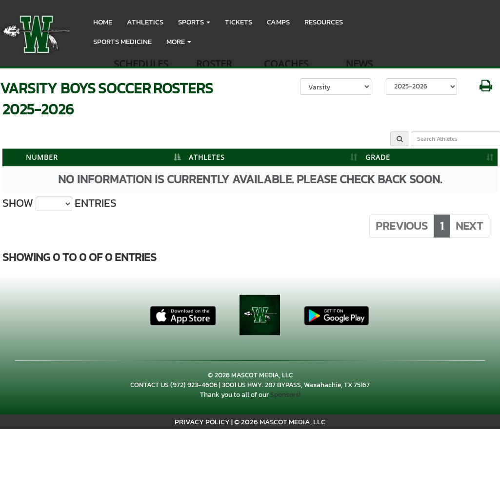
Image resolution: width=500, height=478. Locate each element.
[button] (194, 22)
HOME (102, 21)
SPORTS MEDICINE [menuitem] (122, 41)
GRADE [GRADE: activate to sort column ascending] (377, 157)
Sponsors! (285, 395)
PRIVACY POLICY (202, 421)
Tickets (238, 21)
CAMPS (278, 21)
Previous (402, 225)
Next (469, 225)
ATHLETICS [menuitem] (145, 21)
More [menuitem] (178, 41)
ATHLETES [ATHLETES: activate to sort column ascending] (207, 157)
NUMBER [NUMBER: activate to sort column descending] (42, 157)
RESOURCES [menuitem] (323, 21)
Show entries (59, 203)
